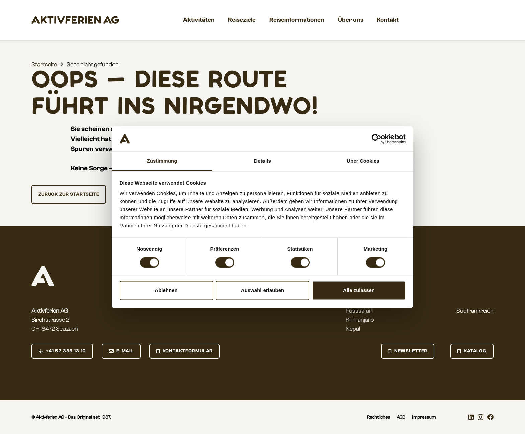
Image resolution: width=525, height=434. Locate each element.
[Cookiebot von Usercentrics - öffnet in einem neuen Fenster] (376, 139)
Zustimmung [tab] (162, 161)
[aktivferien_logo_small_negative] (42, 276)
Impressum (424, 417)
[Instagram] (480, 417)
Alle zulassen (359, 290)
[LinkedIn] (471, 417)
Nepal (353, 328)
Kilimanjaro (360, 319)
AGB (401, 417)
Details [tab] (262, 161)
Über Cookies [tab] (363, 161)
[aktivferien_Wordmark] (75, 20)
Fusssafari (359, 310)
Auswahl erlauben (262, 290)
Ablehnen (166, 290)
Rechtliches (378, 417)
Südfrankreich (475, 310)
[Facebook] (490, 417)
